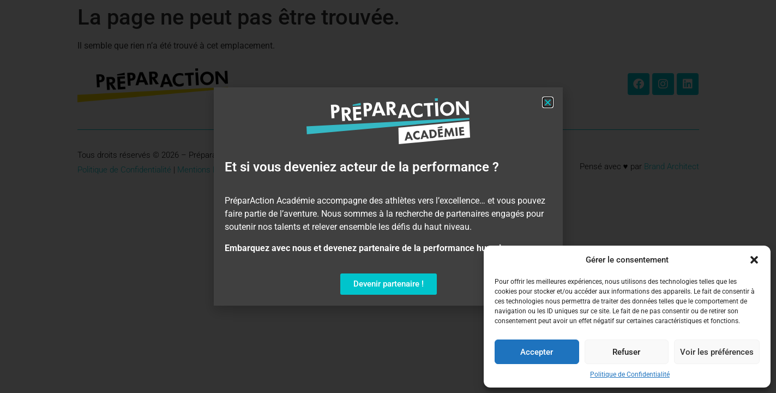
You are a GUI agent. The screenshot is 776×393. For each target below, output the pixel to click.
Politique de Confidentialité (630, 374)
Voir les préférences (717, 352)
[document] (388, 196)
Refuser (626, 352)
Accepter (536, 352)
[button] (754, 259)
